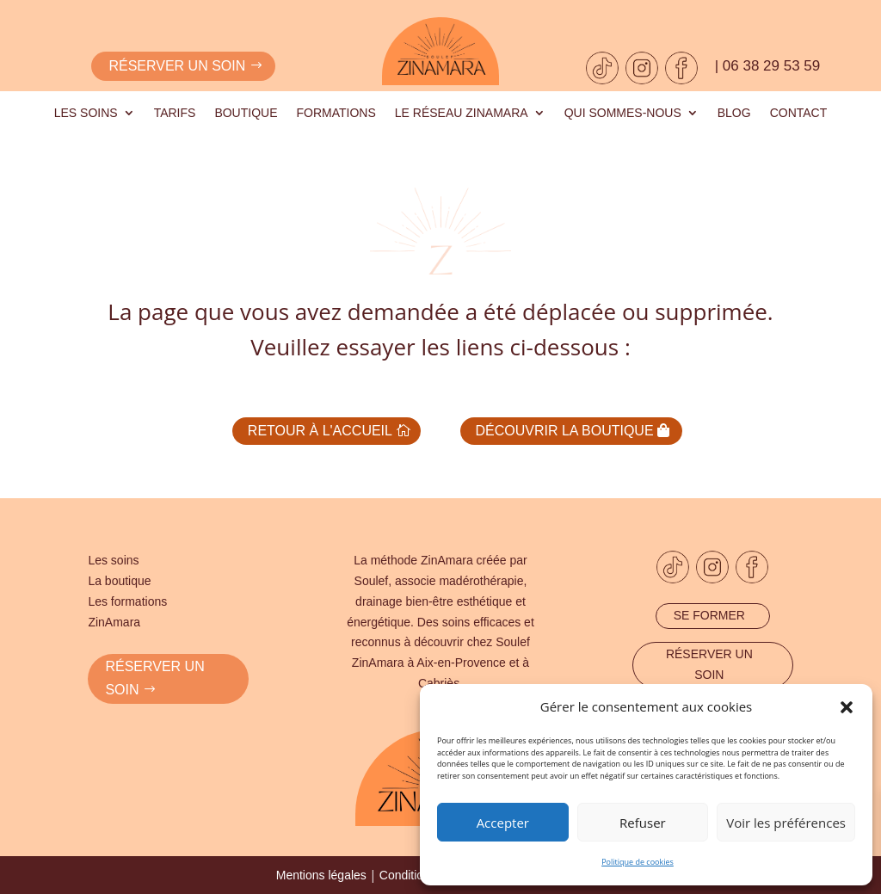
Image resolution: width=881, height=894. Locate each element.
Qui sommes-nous (622, 113)
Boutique (245, 113)
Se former (709, 613)
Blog (734, 113)
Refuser (642, 822)
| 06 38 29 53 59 (768, 66)
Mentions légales (321, 874)
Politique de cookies (637, 861)
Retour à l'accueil (317, 429)
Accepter (503, 822)
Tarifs (175, 113)
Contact (799, 113)
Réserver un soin (176, 66)
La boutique (119, 579)
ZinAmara (114, 620)
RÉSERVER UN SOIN (154, 677)
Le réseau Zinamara (461, 113)
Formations (336, 113)
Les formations (127, 600)
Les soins (86, 113)
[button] (846, 707)
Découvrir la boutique (566, 429)
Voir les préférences (786, 822)
